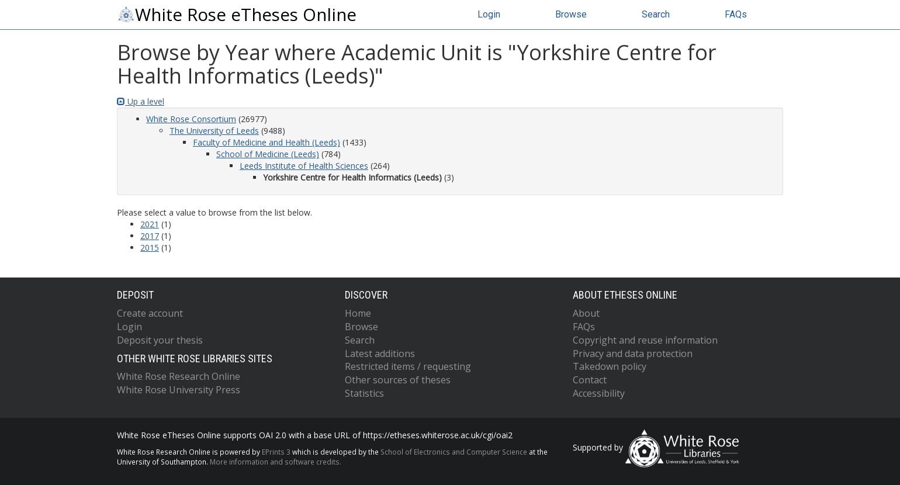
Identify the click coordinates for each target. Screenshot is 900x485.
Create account (150, 313)
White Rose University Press (178, 389)
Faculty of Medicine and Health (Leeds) (266, 142)
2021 (149, 224)
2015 (149, 247)
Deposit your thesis (160, 340)
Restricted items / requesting (408, 366)
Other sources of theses (398, 379)
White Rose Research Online (178, 376)
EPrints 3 (276, 451)
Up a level (140, 101)
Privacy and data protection (633, 353)
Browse (571, 14)
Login (488, 14)
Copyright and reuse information (645, 340)
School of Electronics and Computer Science (453, 451)
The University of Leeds (214, 130)
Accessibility (599, 393)
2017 (149, 235)
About (586, 313)
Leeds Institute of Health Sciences (304, 165)
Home (358, 313)
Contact (590, 379)
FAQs (736, 14)
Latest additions (380, 353)
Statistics (364, 393)
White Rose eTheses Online (236, 14)
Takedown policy (609, 366)
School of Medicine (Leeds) (267, 154)
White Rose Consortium (191, 118)
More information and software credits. (275, 461)
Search (656, 14)
